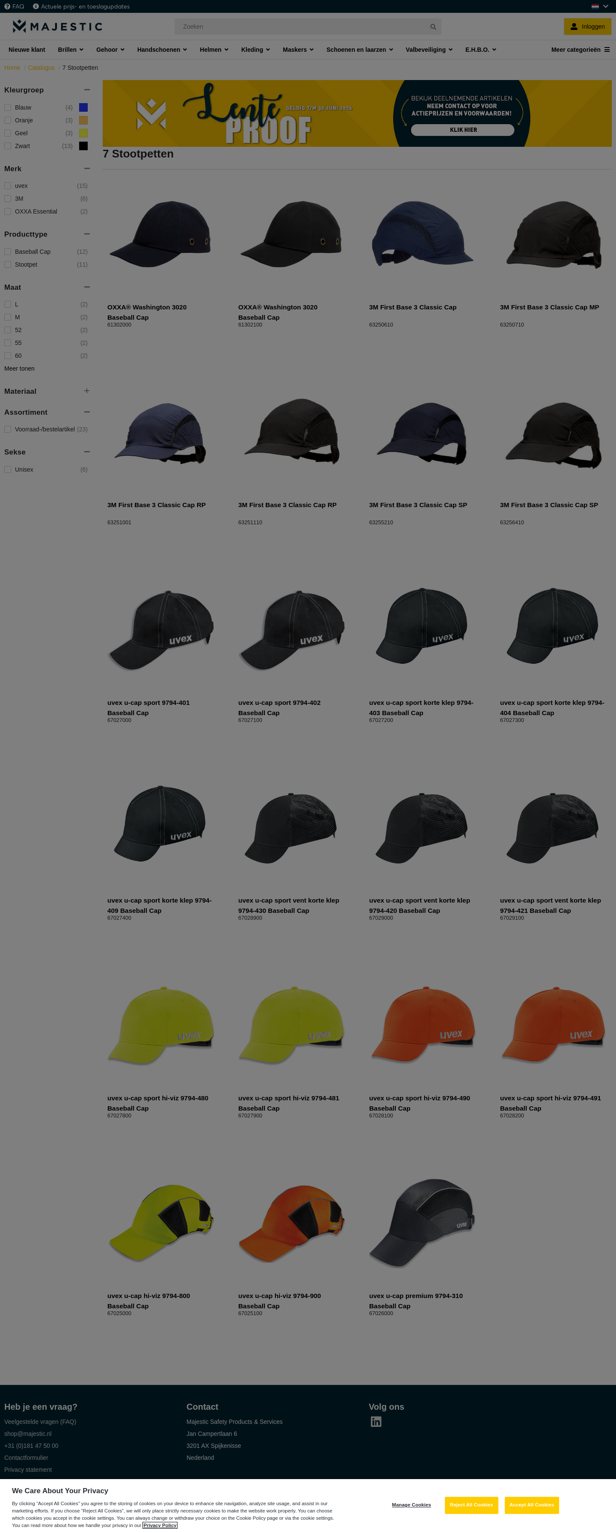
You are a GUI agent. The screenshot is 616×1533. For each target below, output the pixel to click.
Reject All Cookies (471, 1515)
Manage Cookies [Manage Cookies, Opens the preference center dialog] (411, 1515)
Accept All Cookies (531, 1515)
